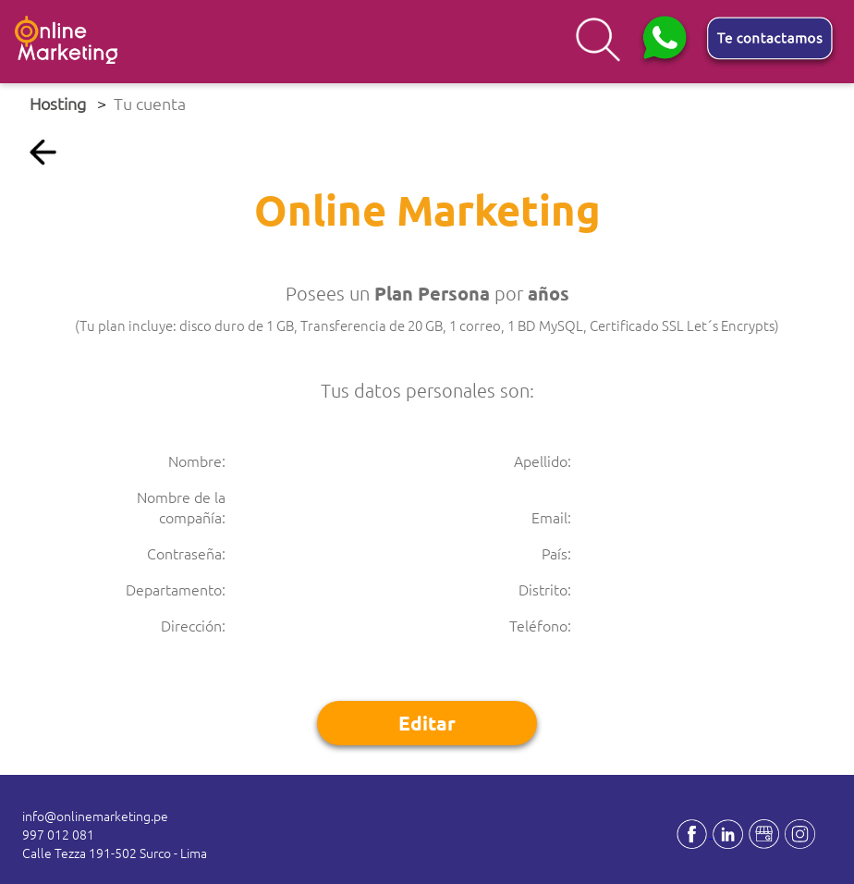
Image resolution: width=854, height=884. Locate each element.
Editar (427, 722)
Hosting (58, 103)
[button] (669, 41)
